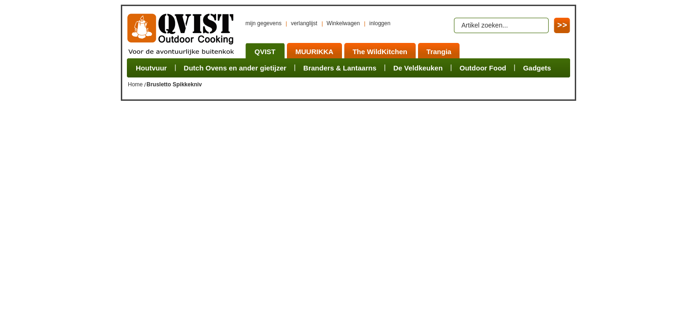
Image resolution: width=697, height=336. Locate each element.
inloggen (379, 23)
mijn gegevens (263, 23)
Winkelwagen (343, 23)
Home (135, 84)
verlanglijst (304, 23)
